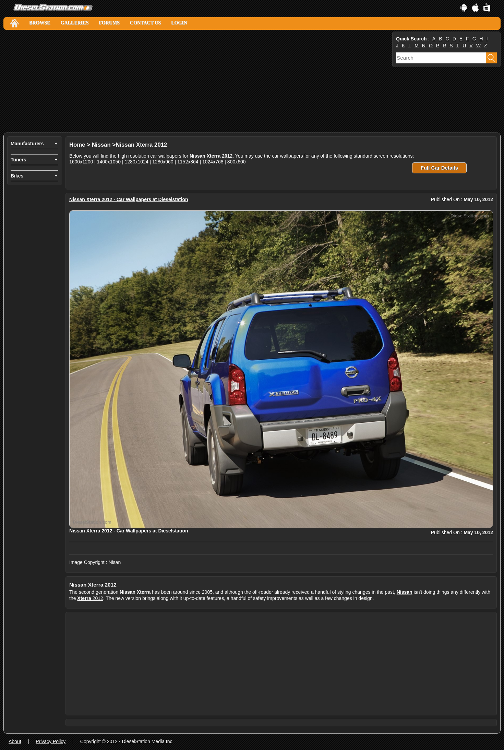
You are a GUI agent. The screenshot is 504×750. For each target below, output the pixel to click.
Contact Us (145, 22)
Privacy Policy (50, 741)
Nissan (101, 145)
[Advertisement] (197, 81)
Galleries (74, 22)
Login (179, 22)
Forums (109, 22)
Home (77, 145)
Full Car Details (439, 168)
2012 (90, 598)
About (15, 741)
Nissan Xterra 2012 (141, 145)
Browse (39, 22)
